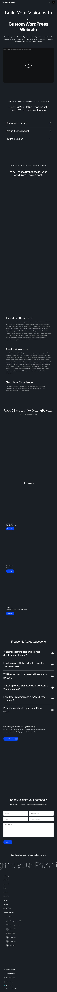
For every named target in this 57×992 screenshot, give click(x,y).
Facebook (13, 941)
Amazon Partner (10, 977)
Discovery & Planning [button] (28, 123)
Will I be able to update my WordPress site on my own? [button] (28, 676)
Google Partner (10, 973)
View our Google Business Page (28, 414)
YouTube (12, 945)
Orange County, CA (15, 921)
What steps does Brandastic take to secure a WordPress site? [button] (28, 687)
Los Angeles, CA (14, 925)
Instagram (13, 937)
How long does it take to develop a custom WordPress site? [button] (28, 665)
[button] (53, 2)
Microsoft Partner (11, 982)
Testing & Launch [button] (28, 139)
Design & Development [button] (28, 131)
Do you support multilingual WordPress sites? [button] (28, 710)
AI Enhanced (9, 986)
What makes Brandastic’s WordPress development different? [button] (28, 653)
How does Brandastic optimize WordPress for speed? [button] (28, 699)
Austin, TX (13, 929)
